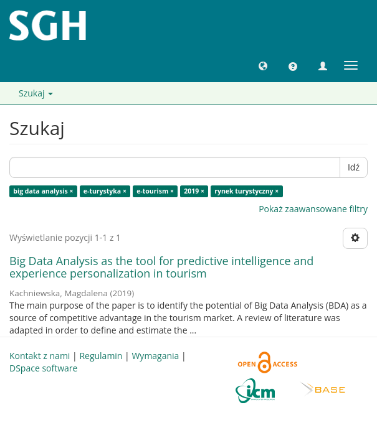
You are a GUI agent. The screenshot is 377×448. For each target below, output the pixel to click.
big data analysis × (43, 191)
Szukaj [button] (36, 93)
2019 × (194, 191)
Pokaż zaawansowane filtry (313, 209)
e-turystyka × (105, 191)
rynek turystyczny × (246, 191)
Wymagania (155, 356)
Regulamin (100, 356)
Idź (354, 167)
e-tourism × (155, 191)
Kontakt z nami (39, 356)
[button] (263, 65)
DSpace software (43, 368)
